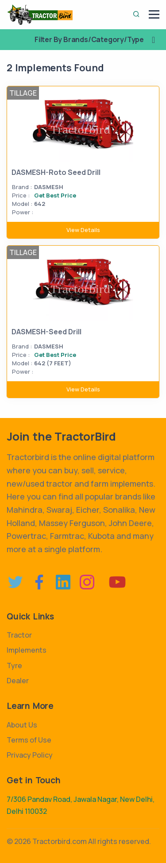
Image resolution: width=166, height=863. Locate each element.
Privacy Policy (30, 755)
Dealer (18, 680)
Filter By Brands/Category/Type (98, 39)
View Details (83, 230)
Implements (26, 650)
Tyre (14, 665)
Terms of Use (29, 740)
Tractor (19, 635)
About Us (22, 725)
